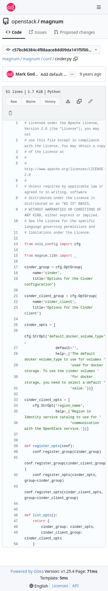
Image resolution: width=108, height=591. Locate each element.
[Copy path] (75, 59)
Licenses (60, 585)
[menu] (38, 586)
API (75, 585)
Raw (14, 101)
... (72, 74)
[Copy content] (79, 101)
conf (47, 58)
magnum (52, 21)
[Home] (11, 7)
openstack (24, 21)
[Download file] (68, 101)
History (50, 101)
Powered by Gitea (27, 571)
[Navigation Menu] (99, 7)
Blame (31, 101)
